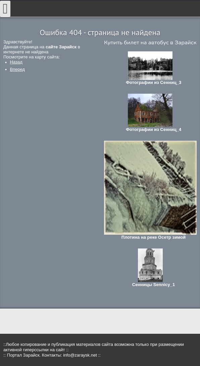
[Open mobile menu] (5, 9)
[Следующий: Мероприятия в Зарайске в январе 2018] (17, 69)
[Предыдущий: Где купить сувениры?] (16, 61)
